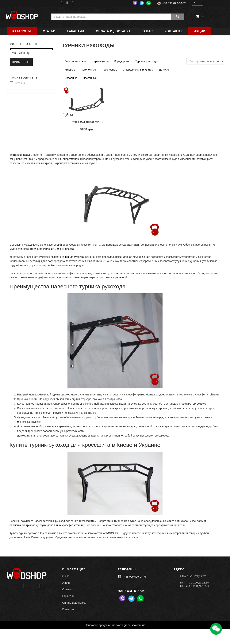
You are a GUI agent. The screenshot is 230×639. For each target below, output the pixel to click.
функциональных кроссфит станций (62, 525)
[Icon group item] (23, 586)
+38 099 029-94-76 (174, 3)
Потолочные (88, 69)
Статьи (49, 31)
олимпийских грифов (22, 525)
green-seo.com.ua (134, 625)
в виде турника (74, 256)
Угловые (70, 69)
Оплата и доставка (113, 31)
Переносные (109, 69)
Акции (199, 31)
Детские (164, 69)
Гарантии (75, 31)
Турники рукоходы (146, 61)
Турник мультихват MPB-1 (87, 121)
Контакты (173, 31)
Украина (17, 83)
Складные (71, 77)
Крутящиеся (101, 61)
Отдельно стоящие (76, 61)
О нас (148, 31)
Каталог (19, 31)
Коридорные (122, 61)
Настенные (90, 77)
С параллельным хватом (138, 69)
